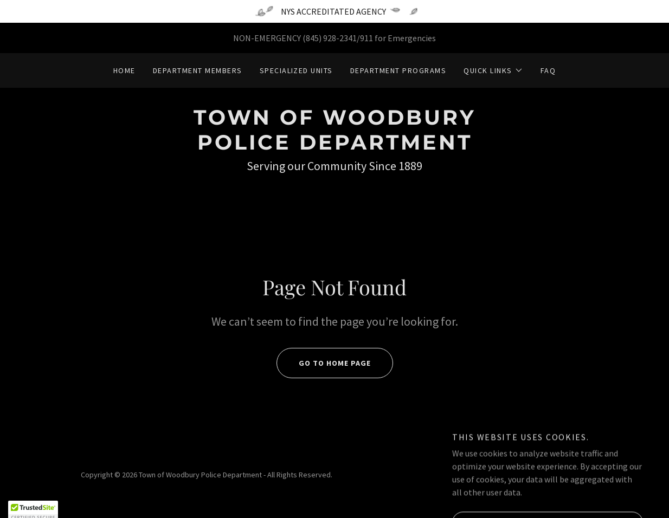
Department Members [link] (197, 70)
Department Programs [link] (398, 70)
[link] (334, 146)
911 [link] (366, 38)
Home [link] (124, 70)
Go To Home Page (323, 363)
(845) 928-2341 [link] (330, 38)
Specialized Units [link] (296, 70)
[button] (493, 70)
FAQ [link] (548, 70)
